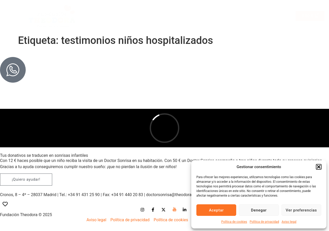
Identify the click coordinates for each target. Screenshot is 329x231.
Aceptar (216, 210)
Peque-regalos (229, 8)
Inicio (110, 8)
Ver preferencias (301, 210)
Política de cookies (234, 222)
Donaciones (256, 17)
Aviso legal (288, 222)
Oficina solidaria (267, 8)
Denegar (259, 210)
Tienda (129, 8)
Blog (279, 17)
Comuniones (196, 8)
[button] (318, 166)
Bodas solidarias (159, 8)
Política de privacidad (264, 222)
